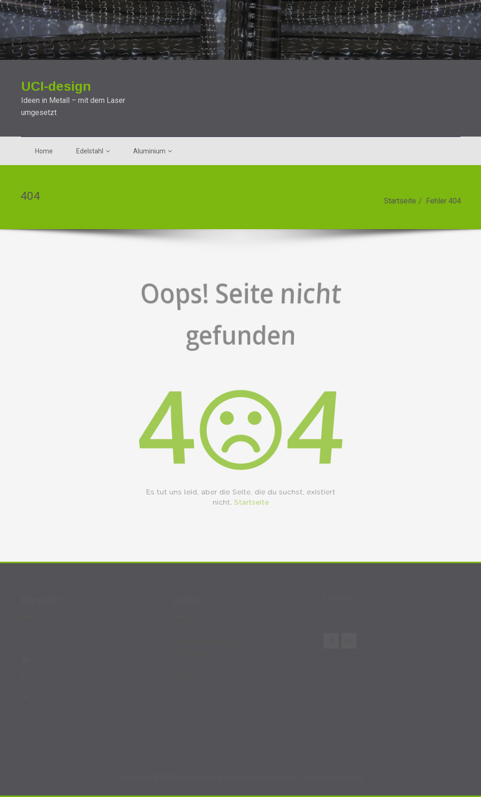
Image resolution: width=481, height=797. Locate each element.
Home (44, 151)
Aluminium (152, 151)
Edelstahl (93, 151)
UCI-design (56, 85)
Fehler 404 (445, 200)
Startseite (402, 200)
